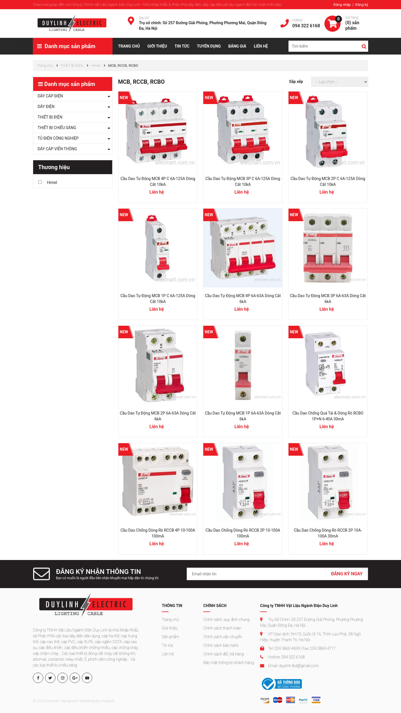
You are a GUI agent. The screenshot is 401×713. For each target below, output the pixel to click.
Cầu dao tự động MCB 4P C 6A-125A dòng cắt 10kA (158, 181)
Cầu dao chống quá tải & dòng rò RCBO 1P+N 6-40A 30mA (327, 416)
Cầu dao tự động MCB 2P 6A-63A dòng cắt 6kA (158, 416)
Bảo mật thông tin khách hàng (228, 662)
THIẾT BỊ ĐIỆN (50, 117)
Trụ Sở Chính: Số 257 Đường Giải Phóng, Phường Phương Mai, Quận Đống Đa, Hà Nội (311, 622)
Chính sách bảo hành (221, 645)
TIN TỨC (182, 46)
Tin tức (167, 645)
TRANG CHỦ (129, 46)
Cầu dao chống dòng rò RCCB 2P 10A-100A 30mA (328, 533)
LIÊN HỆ (261, 46)
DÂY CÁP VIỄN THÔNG (57, 149)
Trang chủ (170, 619)
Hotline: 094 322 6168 (282, 657)
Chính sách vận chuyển (222, 637)
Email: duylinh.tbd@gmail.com (289, 665)
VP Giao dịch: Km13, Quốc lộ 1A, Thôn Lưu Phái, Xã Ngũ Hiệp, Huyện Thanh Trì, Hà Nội (310, 637)
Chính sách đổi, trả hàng (223, 654)
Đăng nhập (342, 5)
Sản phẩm (170, 637)
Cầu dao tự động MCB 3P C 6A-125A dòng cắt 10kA (243, 181)
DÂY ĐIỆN (46, 106)
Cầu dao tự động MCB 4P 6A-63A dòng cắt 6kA (243, 298)
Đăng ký (361, 5)
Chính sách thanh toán (222, 628)
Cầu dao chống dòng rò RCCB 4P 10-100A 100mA (158, 533)
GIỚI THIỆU (157, 46)
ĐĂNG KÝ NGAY (347, 573)
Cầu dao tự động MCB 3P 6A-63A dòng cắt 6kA (328, 298)
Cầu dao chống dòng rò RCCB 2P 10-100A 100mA (243, 533)
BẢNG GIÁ (237, 46)
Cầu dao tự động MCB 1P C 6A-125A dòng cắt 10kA (158, 298)
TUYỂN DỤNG (209, 46)
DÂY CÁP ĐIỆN (50, 96)
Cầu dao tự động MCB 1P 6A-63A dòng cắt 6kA (243, 416)
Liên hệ (168, 654)
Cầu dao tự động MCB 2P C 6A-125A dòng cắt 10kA (327, 181)
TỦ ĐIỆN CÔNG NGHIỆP (58, 138)
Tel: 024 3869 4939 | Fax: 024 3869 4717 (298, 648)
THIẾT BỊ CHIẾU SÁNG (57, 127)
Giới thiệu (169, 628)
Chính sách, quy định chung (226, 619)
